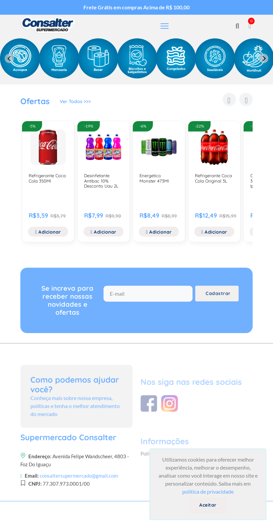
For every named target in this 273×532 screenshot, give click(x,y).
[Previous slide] (9, 58)
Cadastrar (218, 296)
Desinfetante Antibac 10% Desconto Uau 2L (101, 181)
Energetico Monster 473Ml (154, 178)
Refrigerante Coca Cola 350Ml (47, 178)
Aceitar (208, 505)
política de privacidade (208, 491)
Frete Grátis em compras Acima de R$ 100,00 (136, 7)
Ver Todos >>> (75, 102)
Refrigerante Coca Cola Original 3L (213, 178)
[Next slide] (263, 58)
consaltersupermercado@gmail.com (79, 500)
